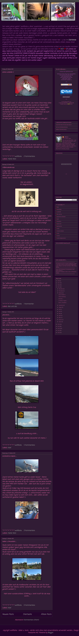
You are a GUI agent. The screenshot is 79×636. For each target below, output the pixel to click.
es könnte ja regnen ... (9, 456)
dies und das (12, 306)
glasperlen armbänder (61, 216)
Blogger (50, 632)
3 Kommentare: (29, 530)
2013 (59, 326)
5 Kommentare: (30, 605)
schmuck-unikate (60, 231)
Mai (60, 313)
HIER (62, 49)
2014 (59, 324)
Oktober (60, 292)
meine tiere (12, 159)
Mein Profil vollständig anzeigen (62, 148)
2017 (59, 282)
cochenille (59, 211)
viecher (58, 235)
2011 (59, 330)
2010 (59, 332)
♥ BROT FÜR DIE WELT (61, 129)
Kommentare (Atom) (31, 620)
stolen (58, 233)
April (60, 315)
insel (9, 447)
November (61, 290)
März (60, 317)
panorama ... (6, 315)
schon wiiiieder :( (8, 72)
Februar (60, 319)
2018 (59, 280)
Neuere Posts (8, 614)
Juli (59, 309)
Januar (60, 321)
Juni (60, 311)
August (60, 307)
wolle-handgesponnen (61, 238)
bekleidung (59, 209)
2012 (59, 328)
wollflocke (66, 137)
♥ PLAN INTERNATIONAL (62, 127)
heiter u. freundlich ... (9, 541)
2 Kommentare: (29, 156)
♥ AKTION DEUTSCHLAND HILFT (64, 124)
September (61, 305)
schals (58, 228)
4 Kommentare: (29, 445)
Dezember (61, 288)
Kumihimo (59, 221)
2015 (59, 287)
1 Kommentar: (29, 304)
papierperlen (59, 226)
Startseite (27, 614)
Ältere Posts (46, 614)
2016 (59, 285)
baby (58, 207)
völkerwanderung (8, 167)
